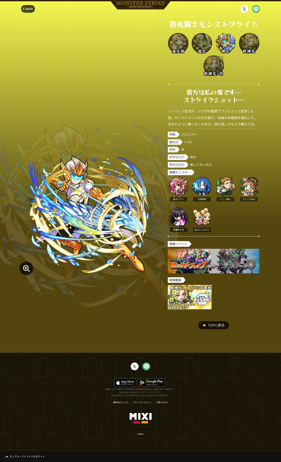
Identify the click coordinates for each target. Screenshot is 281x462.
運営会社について (121, 402)
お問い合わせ (162, 402)
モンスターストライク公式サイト (27, 456)
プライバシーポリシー (142, 402)
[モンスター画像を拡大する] (26, 268)
